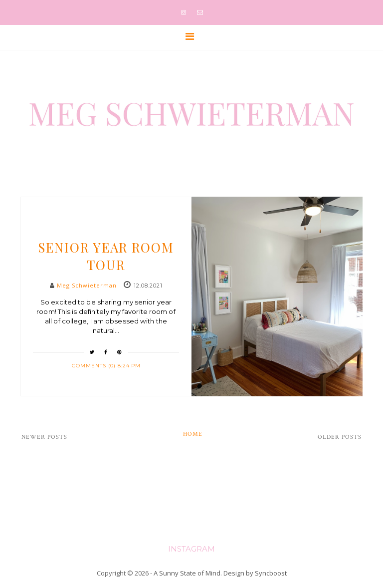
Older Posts (340, 437)
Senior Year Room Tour (106, 256)
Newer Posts (44, 437)
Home (192, 434)
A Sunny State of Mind (187, 573)
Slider (106, 228)
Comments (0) (95, 365)
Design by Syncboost (255, 573)
